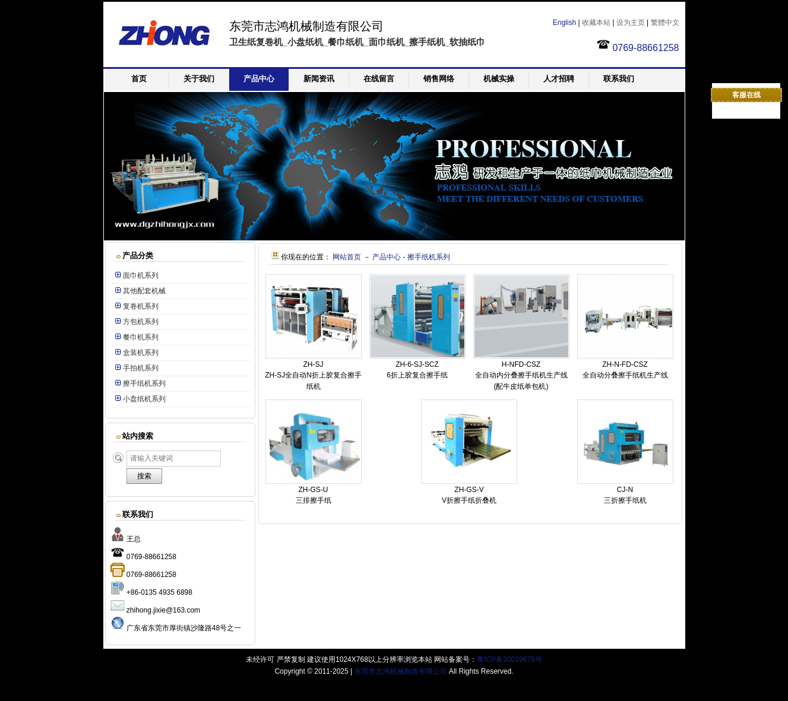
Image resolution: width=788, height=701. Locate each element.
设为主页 (630, 22)
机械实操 (498, 78)
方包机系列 (141, 322)
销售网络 (438, 78)
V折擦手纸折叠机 (469, 500)
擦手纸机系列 (144, 383)
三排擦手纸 (313, 500)
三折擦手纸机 (625, 500)
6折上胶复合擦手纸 (417, 375)
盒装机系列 (141, 352)
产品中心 (258, 78)
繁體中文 (665, 22)
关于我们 (198, 78)
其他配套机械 (144, 291)
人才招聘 (558, 78)
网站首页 (347, 257)
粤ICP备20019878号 (509, 659)
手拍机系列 (141, 368)
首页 (139, 78)
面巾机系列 (141, 275)
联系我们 (618, 78)
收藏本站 (596, 22)
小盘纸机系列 (144, 399)
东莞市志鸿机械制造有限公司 (401, 671)
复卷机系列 (141, 306)
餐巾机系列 (141, 337)
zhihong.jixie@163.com (163, 610)
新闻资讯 (318, 78)
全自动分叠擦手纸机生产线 (625, 375)
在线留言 (378, 78)
